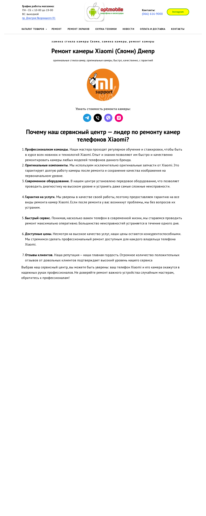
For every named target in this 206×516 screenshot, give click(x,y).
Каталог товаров (33, 28)
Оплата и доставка (152, 28)
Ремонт (57, 28)
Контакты (178, 28)
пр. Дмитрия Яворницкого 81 (39, 18)
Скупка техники (106, 28)
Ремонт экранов (78, 28)
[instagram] (119, 118)
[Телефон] (98, 118)
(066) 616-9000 (152, 14)
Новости (128, 28)
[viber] (108, 118)
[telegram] (87, 118)
